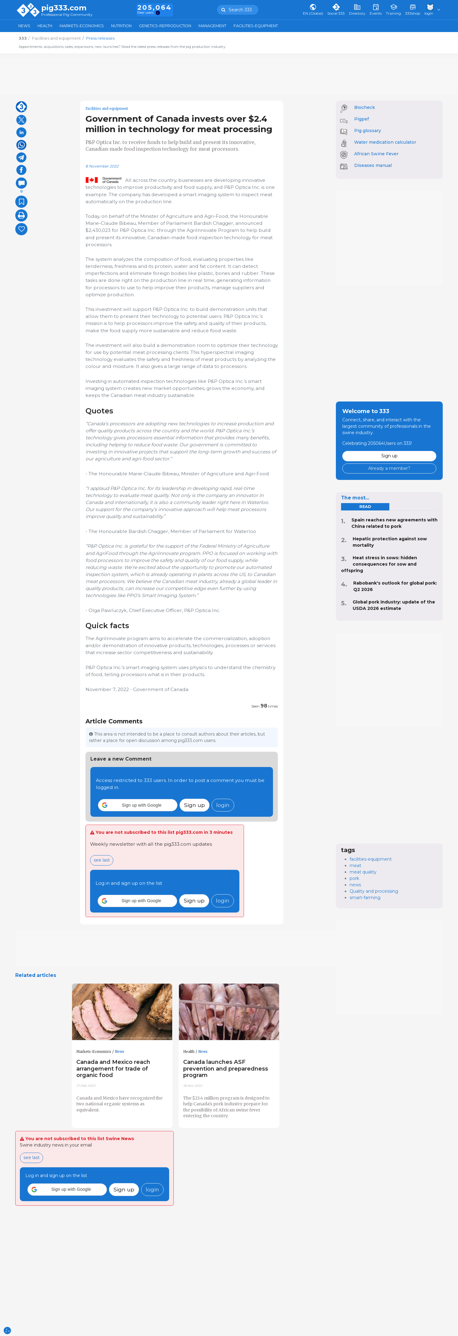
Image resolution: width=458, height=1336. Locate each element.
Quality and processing (374, 891)
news (355, 885)
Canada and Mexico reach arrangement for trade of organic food (113, 1068)
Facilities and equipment (106, 108)
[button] (137, 805)
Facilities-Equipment (256, 25)
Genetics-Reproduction (165, 25)
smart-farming (365, 897)
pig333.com (63, 8)
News (24, 25)
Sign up (194, 805)
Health (45, 25)
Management (212, 25)
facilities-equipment (371, 859)
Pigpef (361, 119)
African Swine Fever (376, 154)
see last (102, 860)
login (223, 805)
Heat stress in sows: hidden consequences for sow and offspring (379, 564)
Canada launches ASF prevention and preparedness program (225, 1068)
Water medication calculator (385, 142)
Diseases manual (373, 165)
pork (354, 878)
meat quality (363, 872)
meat (355, 865)
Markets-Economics (82, 25)
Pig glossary (367, 130)
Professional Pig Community (67, 15)
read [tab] (365, 506)
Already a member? (389, 468)
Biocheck (364, 107)
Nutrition (121, 25)
